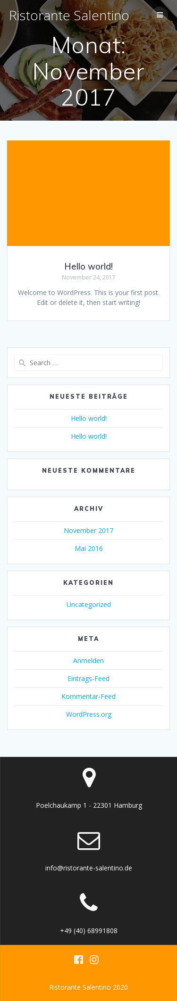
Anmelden (88, 660)
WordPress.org (88, 714)
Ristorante (69, 15)
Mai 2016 (89, 548)
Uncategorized (89, 604)
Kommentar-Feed (88, 696)
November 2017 (88, 530)
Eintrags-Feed (88, 678)
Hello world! (88, 266)
